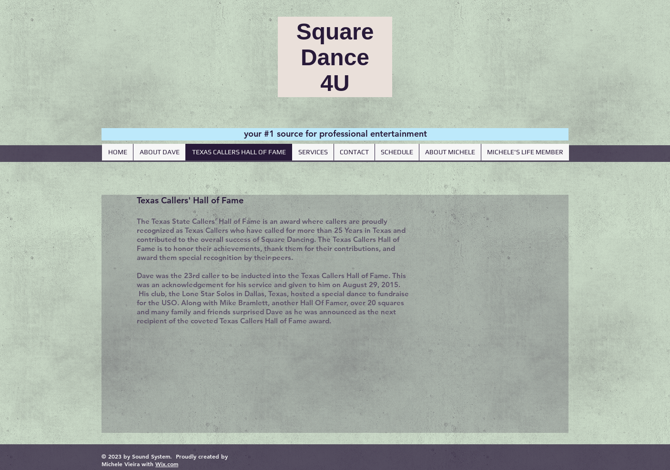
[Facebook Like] (506, 210)
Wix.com (166, 464)
